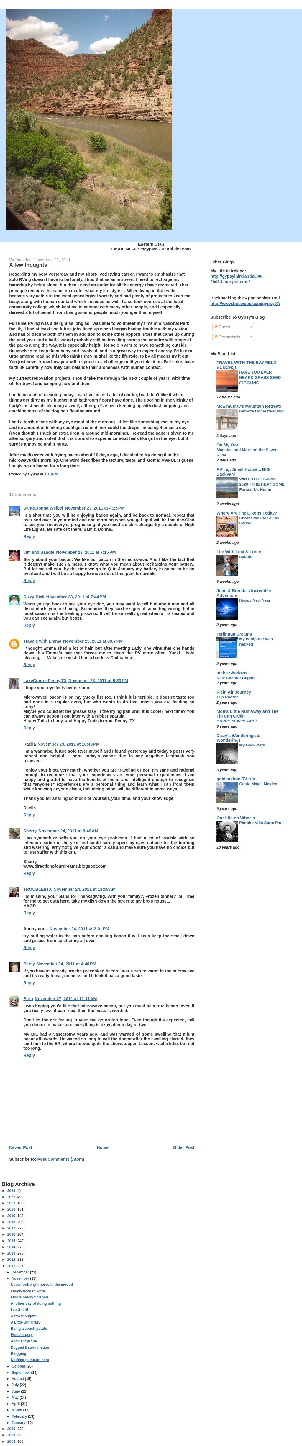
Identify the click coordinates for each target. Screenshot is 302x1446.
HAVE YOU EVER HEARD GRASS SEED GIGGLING (260, 377)
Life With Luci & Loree (238, 551)
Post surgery (21, 1335)
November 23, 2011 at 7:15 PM (86, 552)
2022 (11, 1197)
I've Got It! (19, 1310)
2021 (11, 1203)
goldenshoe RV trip (235, 779)
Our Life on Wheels (235, 817)
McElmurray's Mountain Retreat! (248, 406)
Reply (29, 536)
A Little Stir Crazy (25, 1322)
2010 (11, 1429)
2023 (11, 1191)
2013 (11, 1253)
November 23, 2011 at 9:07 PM (93, 641)
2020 (11, 1209)
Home (103, 1147)
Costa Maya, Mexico (258, 784)
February (20, 1416)
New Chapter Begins (235, 678)
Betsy (29, 964)
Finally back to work (28, 1291)
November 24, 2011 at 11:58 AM (84, 889)
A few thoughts (23, 1316)
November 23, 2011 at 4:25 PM (94, 508)
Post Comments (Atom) (60, 1159)
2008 (11, 1442)
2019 (11, 1216)
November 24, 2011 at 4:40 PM (66, 964)
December (21, 1272)
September (21, 1372)
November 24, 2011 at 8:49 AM (69, 830)
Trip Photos (227, 697)
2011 (11, 1266)
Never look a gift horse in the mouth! (42, 1285)
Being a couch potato (29, 1329)
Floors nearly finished (29, 1297)
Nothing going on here (30, 1360)
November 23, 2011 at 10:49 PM (68, 744)
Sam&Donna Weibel (43, 508)
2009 (11, 1435)
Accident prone (24, 1341)
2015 (11, 1241)
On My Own (228, 445)
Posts (222, 327)
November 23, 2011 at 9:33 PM (98, 680)
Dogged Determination (30, 1347)
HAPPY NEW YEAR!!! (236, 721)
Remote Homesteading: (261, 411)
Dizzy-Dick (34, 597)
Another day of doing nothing (36, 1303)
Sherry (30, 830)
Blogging (18, 1354)
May (15, 1398)
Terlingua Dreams (234, 634)
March (17, 1410)
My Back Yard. (252, 745)
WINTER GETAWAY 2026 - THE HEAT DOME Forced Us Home (262, 484)
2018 (11, 1222)
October (19, 1366)
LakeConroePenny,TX (45, 680)
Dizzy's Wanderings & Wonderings (238, 738)
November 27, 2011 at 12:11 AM (66, 998)
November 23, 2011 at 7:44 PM (76, 597)
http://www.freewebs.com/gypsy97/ (245, 303)
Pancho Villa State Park (261, 823)
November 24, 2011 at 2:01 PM (79, 928)
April (16, 1404)
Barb (28, 998)
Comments (227, 337)
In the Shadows (231, 673)
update (245, 556)
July (16, 1385)
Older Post (183, 1147)
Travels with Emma (42, 641)
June (16, 1391)
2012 (11, 1259)
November (21, 1278)
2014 (11, 1247)
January (19, 1423)
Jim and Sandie (38, 552)
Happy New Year (254, 600)
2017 (11, 1228)
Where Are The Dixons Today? (246, 513)
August (18, 1379)
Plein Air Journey (233, 692)
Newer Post (20, 1147)
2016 (11, 1234)
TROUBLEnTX (37, 889)
